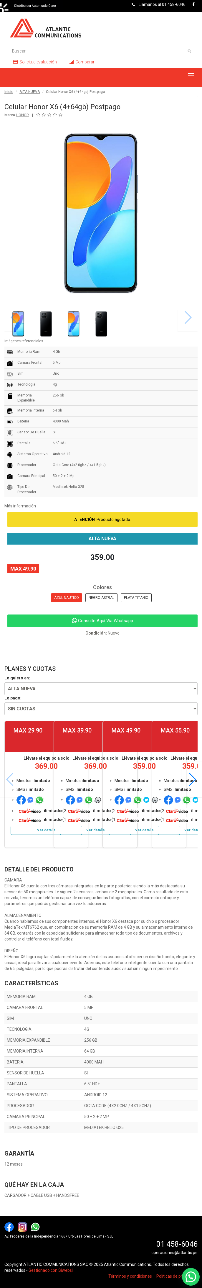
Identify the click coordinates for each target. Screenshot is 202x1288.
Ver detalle (46, 830)
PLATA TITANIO (136, 598)
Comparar (82, 62)
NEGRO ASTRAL (101, 598)
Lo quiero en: (17, 678)
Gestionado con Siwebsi (51, 1270)
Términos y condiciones (130, 1276)
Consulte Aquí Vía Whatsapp (102, 620)
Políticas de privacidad (177, 1276)
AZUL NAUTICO (66, 598)
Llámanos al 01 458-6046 (157, 4)
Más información (20, 506)
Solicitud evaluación (35, 62)
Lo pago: (12, 698)
